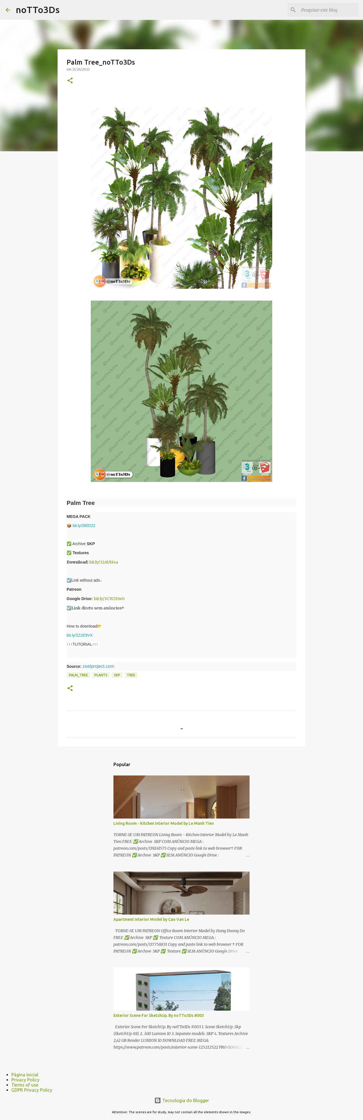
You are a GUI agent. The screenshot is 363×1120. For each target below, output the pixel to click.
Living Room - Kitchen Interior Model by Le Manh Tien (163, 823)
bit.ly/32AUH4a (103, 562)
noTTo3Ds (38, 10)
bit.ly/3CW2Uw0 (109, 598)
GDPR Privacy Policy (31, 1090)
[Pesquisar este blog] (328, 10)
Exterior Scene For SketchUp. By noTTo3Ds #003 (158, 1015)
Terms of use (24, 1084)
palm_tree (78, 675)
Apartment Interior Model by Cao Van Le (151, 919)
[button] (70, 81)
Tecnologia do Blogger (181, 1100)
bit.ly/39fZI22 (84, 525)
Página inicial (24, 1074)
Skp (117, 675)
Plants (100, 675)
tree (131, 675)
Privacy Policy (25, 1079)
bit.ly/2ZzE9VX (80, 635)
